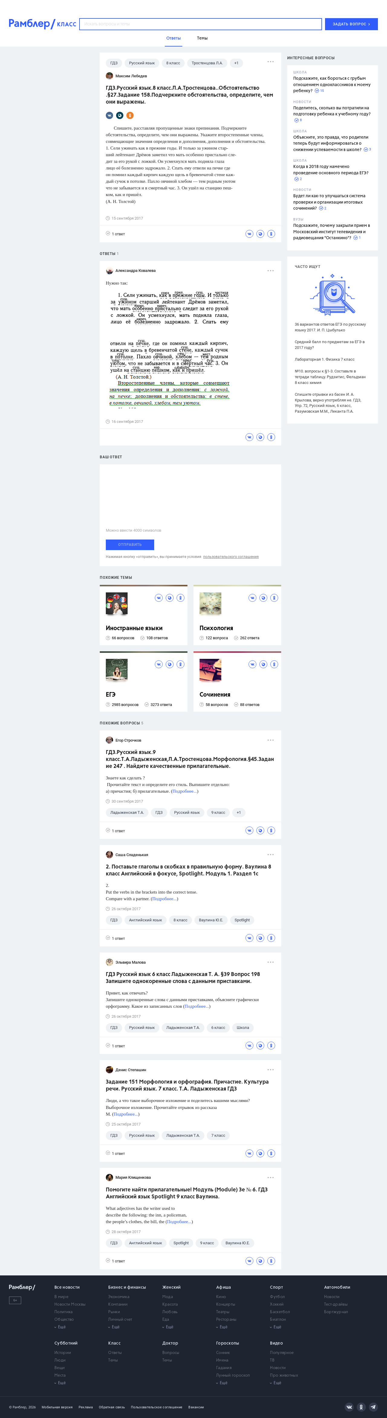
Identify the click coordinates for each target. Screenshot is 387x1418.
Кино (221, 1297)
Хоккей (277, 1305)
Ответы (115, 1353)
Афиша (223, 1287)
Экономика (118, 1297)
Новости (332, 1297)
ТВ (272, 1360)
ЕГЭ (110, 695)
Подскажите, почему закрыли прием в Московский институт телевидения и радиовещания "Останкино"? (331, 232)
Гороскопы (227, 1343)
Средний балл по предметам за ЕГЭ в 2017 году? (330, 345)
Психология (216, 628)
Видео (276, 1343)
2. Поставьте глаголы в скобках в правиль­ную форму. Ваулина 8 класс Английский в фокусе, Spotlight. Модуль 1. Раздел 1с (188, 870)
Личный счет (120, 1320)
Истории (62, 1353)
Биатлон (278, 1320)
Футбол (277, 1297)
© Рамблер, (18, 1407)
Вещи (59, 1368)
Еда (165, 1320)
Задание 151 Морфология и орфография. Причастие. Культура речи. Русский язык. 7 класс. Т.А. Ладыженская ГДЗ (187, 1085)
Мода (167, 1297)
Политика (63, 1312)
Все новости (67, 1287)
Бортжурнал (336, 1312)
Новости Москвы (70, 1305)
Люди (60, 1360)
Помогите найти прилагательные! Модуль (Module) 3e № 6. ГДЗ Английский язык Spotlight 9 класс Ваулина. (187, 1193)
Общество (64, 1320)
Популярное (282, 1353)
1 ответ (115, 233)
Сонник (223, 1353)
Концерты (225, 1305)
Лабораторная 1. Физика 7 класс (325, 359)
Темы (113, 1360)
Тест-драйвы (336, 1305)
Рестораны (226, 1320)
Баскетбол (280, 1312)
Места (60, 1376)
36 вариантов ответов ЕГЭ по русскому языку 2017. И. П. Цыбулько (330, 327)
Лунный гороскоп (233, 1376)
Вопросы (171, 1353)
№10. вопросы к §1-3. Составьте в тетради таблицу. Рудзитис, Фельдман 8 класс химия (330, 377)
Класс (114, 1343)
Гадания (224, 1368)
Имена (222, 1360)
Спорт (276, 1287)
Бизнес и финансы (127, 1287)
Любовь (170, 1312)
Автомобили (337, 1287)
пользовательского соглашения (231, 557)
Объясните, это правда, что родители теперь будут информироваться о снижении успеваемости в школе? (330, 143)
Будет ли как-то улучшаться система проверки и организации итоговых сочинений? (329, 202)
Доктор (170, 1343)
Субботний (66, 1343)
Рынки (114, 1312)
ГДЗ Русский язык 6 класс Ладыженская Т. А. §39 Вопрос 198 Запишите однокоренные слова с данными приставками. (183, 978)
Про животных (284, 1376)
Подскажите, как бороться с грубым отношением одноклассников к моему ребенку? (332, 84)
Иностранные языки (134, 628)
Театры (223, 1312)
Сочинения (215, 695)
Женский (171, 1287)
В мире (61, 1297)
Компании (118, 1305)
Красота (170, 1305)
